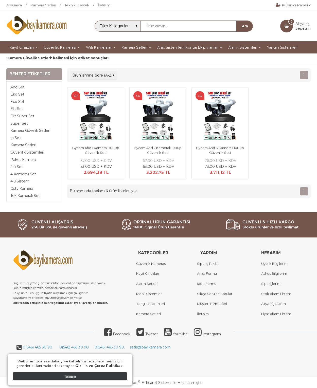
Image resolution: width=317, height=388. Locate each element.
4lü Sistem (19, 181)
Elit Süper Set (22, 116)
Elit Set (16, 108)
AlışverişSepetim (303, 26)
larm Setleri (147, 284)
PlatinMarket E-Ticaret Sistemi (143, 382)
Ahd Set (17, 87)
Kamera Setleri (23, 145)
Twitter (147, 334)
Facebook (117, 334)
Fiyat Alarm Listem (276, 314)
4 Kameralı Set (23, 174)
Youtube (176, 334)
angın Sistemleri (151, 304)
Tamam (70, 376)
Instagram (207, 334)
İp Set (15, 138)
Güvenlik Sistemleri (27, 152)
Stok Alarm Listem (276, 294)
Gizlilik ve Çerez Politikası (99, 365)
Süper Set (19, 123)
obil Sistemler (150, 294)
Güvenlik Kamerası (151, 264)
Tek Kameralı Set (25, 195)
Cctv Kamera (21, 188)
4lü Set (16, 166)
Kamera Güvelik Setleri (30, 130)
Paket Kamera (23, 159)
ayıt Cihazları (148, 273)
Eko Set (17, 94)
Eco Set (17, 101)
